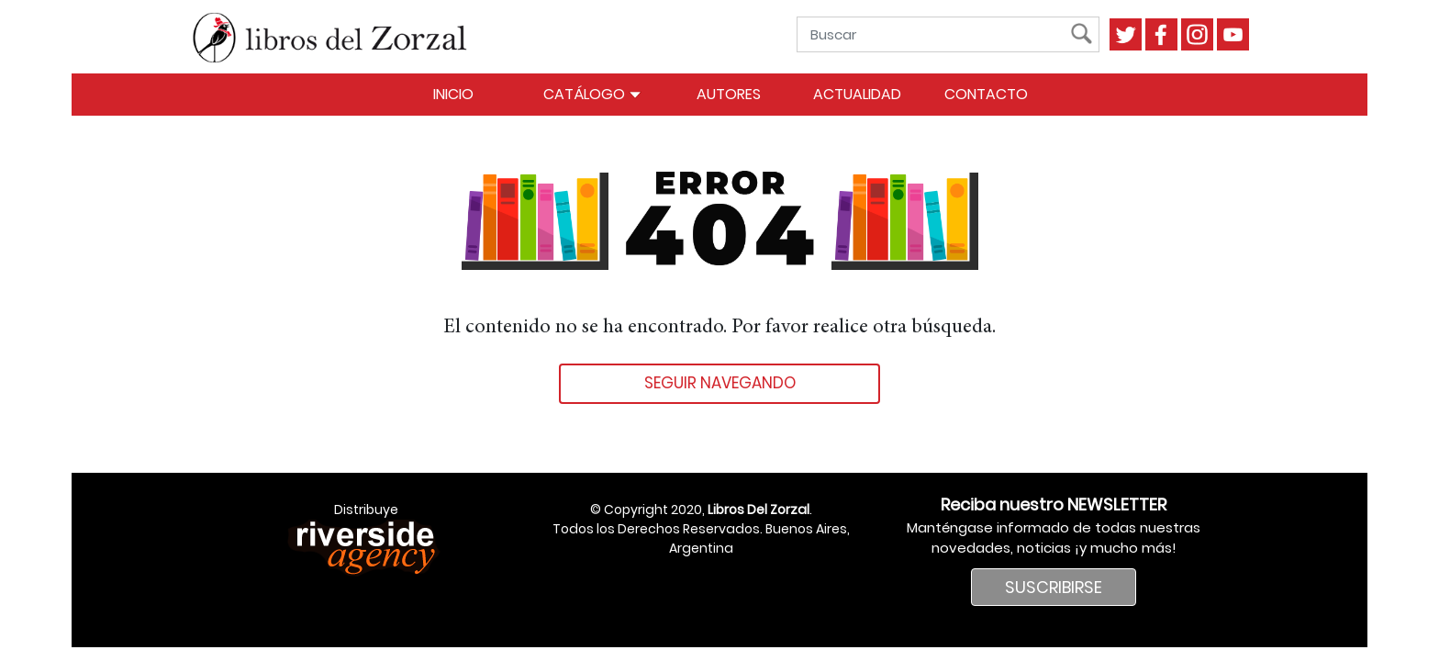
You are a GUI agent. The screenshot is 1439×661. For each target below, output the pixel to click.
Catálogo (592, 94)
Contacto (986, 94)
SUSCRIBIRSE (1053, 587)
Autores (729, 94)
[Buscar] (938, 34)
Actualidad (857, 94)
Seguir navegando (720, 383)
